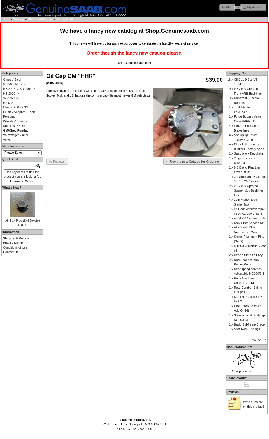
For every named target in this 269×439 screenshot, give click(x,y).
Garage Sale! (12, 79)
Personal (9, 116)
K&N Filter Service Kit (249, 223)
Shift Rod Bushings (247, 329)
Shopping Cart (237, 73)
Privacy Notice (13, 242)
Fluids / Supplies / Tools (19, 112)
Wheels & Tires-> (15, 121)
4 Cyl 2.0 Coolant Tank (249, 218)
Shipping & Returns (16, 238)
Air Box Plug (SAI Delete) (22, 220)
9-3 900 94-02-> (14, 84)
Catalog (18, 19)
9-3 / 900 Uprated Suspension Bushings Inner (249, 190)
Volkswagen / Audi (15, 135)
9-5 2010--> (11, 93)
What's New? (11, 187)
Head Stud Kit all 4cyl (248, 255)
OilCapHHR (64, 19)
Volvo (7, 139)
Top (6, 19)
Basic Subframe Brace (249, 324)
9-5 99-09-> (11, 98)
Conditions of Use (15, 247)
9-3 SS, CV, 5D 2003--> (19, 88)
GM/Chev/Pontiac (40, 19)
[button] (227, 7)
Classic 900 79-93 (15, 107)
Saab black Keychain (248, 153)
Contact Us (10, 252)
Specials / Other (14, 125)
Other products (241, 371)
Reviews (232, 392)
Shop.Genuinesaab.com (177, 31)
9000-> (8, 102)
